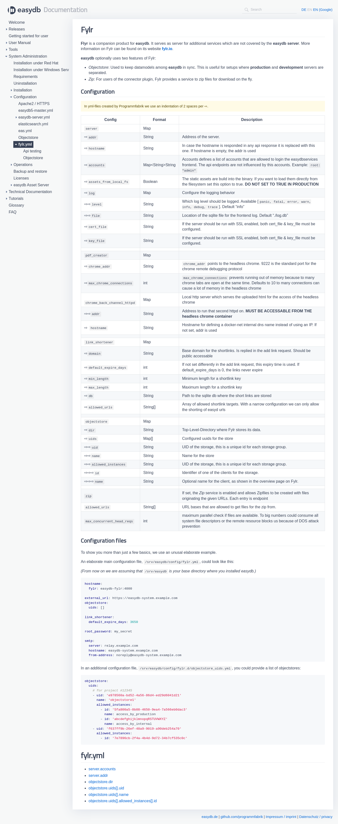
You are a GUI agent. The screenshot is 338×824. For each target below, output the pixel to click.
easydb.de (210, 817)
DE (303, 10)
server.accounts (102, 769)
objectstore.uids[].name (108, 795)
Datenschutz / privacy (315, 817)
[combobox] (269, 10)
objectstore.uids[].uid (106, 788)
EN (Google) (322, 10)
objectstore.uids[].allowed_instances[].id (123, 801)
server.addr (98, 775)
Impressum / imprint (281, 817)
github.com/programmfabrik (241, 817)
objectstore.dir (101, 782)
